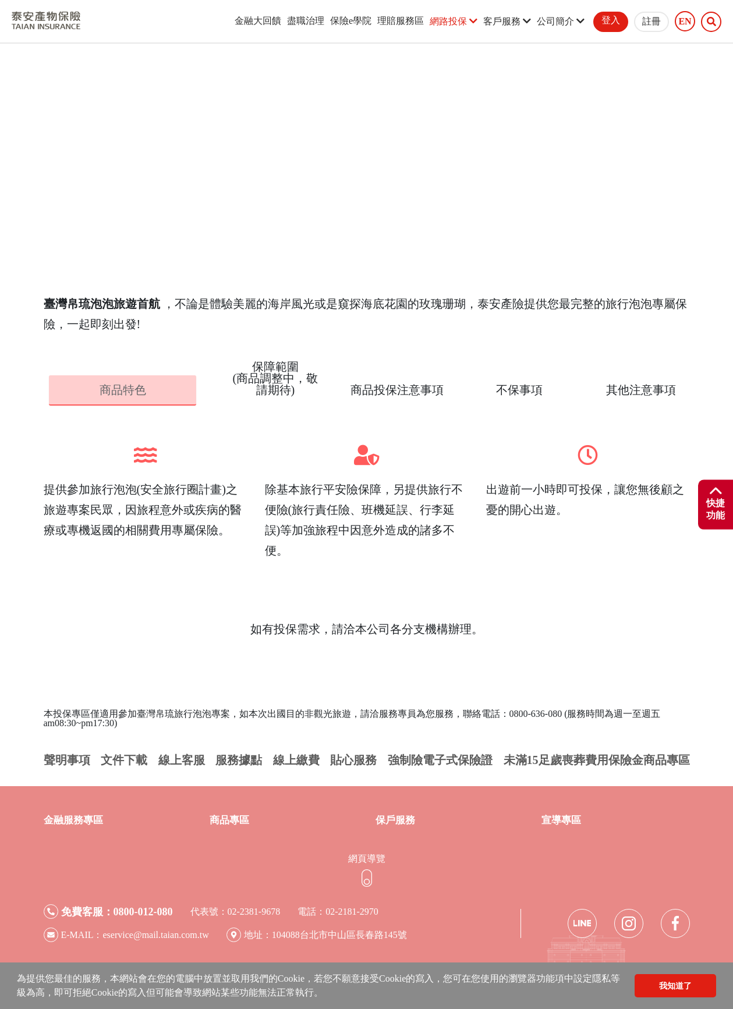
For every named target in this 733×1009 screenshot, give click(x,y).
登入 (610, 20)
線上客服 (181, 759)
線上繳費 (296, 759)
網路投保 (453, 21)
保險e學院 (350, 21)
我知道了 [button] (675, 985)
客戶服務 (507, 21)
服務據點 (238, 759)
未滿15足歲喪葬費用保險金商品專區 (597, 759)
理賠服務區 (400, 21)
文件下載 (124, 759)
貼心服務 (353, 759)
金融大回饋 (258, 21)
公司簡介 (561, 21)
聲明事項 (67, 759)
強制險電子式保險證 (440, 759)
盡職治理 (305, 21)
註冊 (651, 21)
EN (684, 21)
